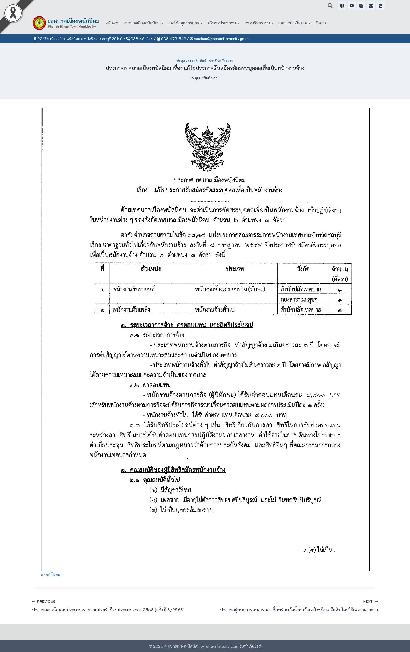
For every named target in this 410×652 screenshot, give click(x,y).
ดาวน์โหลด (51, 575)
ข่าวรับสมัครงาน (221, 60)
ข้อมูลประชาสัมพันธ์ (191, 60)
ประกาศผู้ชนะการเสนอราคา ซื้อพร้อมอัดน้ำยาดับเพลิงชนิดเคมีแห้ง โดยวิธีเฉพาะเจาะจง (293, 605)
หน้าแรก (112, 22)
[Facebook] (342, 5)
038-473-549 (171, 38)
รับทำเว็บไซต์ (250, 646)
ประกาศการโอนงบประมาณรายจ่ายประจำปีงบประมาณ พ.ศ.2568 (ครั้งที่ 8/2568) (116, 605)
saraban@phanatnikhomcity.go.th (219, 38)
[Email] (371, 5)
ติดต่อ (321, 22)
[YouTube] (352, 5)
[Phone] (380, 5)
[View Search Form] (330, 6)
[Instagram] (361, 5)
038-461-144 (139, 38)
